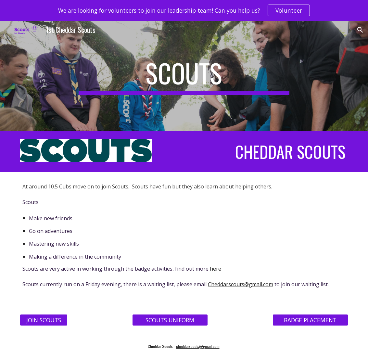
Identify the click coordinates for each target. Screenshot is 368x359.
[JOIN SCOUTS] (43, 320)
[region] (184, 10)
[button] (360, 30)
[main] (184, 76)
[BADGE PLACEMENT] (310, 320)
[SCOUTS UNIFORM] (170, 320)
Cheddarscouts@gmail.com (240, 284)
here (215, 268)
